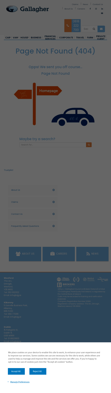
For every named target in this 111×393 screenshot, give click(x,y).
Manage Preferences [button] (20, 381)
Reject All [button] (37, 371)
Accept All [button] (16, 371)
